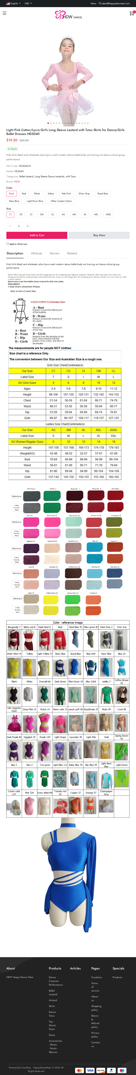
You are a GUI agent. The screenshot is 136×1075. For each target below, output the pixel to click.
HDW (17, 181)
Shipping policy (96, 1008)
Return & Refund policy (95, 1021)
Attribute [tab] (36, 253)
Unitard (53, 1000)
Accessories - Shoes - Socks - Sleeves (55, 1046)
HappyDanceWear (42, 1067)
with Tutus (71, 176)
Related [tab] (72, 253)
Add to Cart (37, 235)
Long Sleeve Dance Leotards (49, 176)
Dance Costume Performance (56, 981)
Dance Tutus (52, 1014)
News (93, 3)
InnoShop (26, 1067)
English (12, 3)
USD (27, 3)
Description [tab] (15, 253)
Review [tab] (54, 253)
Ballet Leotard (26, 176)
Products (117, 977)
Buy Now (99, 235)
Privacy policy (95, 1034)
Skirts (52, 1006)
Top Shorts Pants (52, 1025)
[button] (48, 123)
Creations (96, 977)
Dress (52, 1035)
